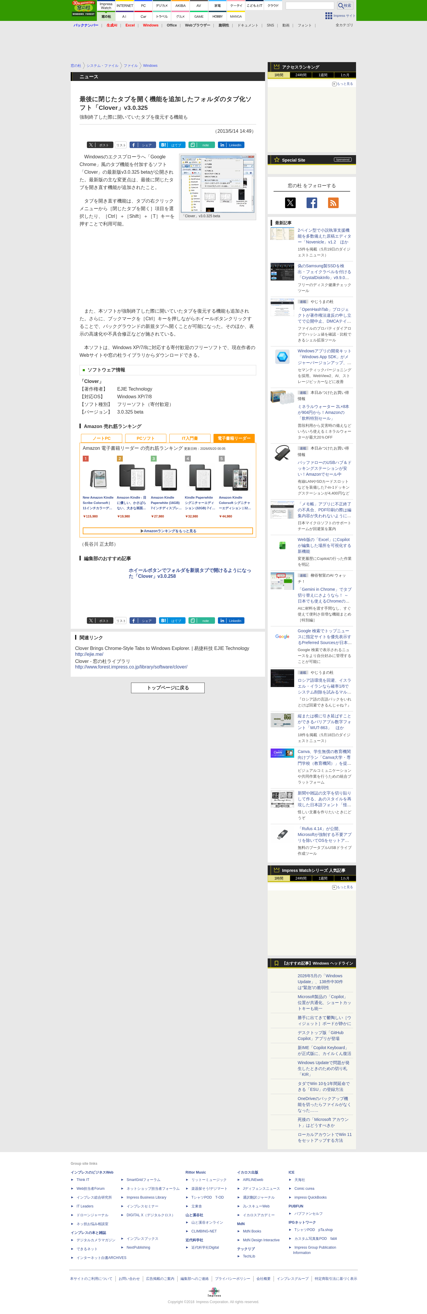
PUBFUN (296, 1206)
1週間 (323, 75)
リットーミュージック (209, 1180)
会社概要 (263, 1279)
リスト (121, 145)
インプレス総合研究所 (94, 1197)
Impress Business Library (146, 1197)
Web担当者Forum (91, 1189)
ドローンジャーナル (92, 1215)
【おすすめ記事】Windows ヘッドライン (317, 963)
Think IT (83, 1180)
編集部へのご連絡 (195, 1279)
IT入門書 (190, 438)
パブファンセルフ (308, 1214)
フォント (305, 25)
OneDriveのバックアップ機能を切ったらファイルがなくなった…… (324, 1104)
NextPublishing (138, 1247)
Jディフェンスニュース (261, 1189)
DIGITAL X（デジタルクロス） (151, 1215)
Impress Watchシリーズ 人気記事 (313, 870)
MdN (241, 1224)
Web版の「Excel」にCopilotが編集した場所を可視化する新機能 (324, 545)
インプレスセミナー (142, 1206)
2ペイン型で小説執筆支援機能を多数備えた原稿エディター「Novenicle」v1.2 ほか (324, 236)
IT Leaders (85, 1206)
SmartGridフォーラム (143, 1180)
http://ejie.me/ (89, 654)
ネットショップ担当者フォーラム (153, 1189)
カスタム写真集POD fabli (315, 1239)
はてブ (176, 145)
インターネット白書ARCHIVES (101, 1258)
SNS (270, 25)
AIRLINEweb (253, 1180)
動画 (285, 25)
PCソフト (146, 438)
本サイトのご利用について (91, 1279)
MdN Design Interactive (261, 1240)
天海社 (299, 1180)
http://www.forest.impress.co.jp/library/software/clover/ (131, 666)
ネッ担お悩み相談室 (92, 1224)
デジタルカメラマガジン (96, 1240)
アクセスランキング (300, 67)
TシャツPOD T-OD (207, 1197)
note (206, 145)
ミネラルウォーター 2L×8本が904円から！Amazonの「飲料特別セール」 (323, 412)
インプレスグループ (293, 1279)
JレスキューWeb (256, 1206)
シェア (147, 145)
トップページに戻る (168, 687)
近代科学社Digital (205, 1247)
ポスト (104, 145)
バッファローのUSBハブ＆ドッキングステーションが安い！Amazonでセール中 (325, 468)
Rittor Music (196, 1172)
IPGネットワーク (302, 1222)
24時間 (300, 75)
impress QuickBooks (310, 1197)
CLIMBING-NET (204, 1231)
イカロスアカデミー (259, 1215)
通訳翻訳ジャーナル (259, 1197)
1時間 (279, 75)
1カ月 (345, 75)
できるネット (87, 1249)
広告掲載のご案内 (160, 1279)
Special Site (293, 160)
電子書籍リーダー (234, 438)
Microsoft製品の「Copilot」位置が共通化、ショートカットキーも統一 (324, 1002)
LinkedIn (235, 145)
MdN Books (252, 1231)
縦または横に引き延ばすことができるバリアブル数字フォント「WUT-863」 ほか (324, 722)
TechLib (249, 1256)
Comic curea (304, 1189)
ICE (291, 1172)
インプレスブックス (142, 1239)
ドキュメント (248, 25)
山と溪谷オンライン (207, 1222)
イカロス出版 (247, 1172)
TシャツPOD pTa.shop (313, 1230)
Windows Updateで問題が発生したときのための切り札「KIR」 (324, 1068)
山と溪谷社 (194, 1215)
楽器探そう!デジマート (209, 1189)
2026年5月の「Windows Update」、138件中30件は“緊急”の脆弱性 (320, 981)
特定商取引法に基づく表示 (336, 1279)
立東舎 (196, 1206)
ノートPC (101, 438)
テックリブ (246, 1249)
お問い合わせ (129, 1279)
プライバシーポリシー (232, 1279)
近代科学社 (194, 1240)
